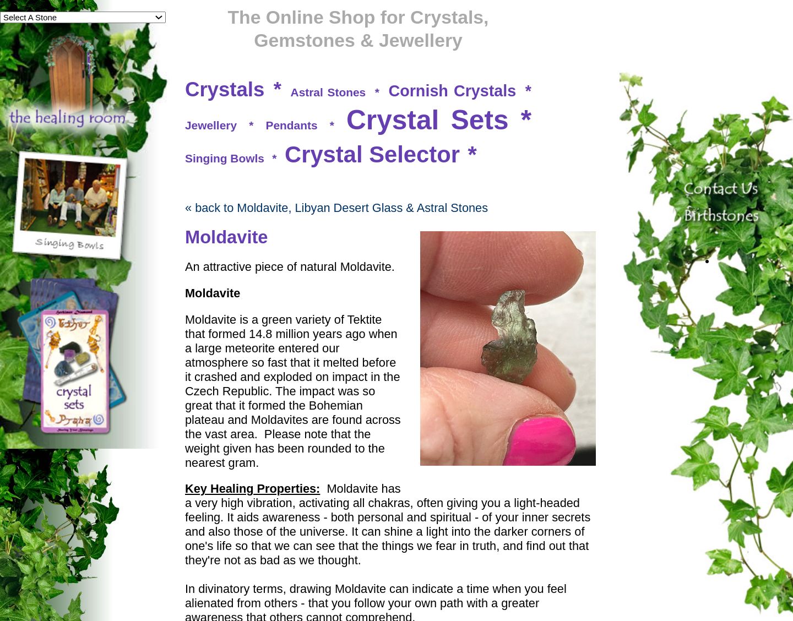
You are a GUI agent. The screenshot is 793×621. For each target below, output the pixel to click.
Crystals (224, 89)
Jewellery (211, 125)
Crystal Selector (372, 154)
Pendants (292, 125)
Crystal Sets (427, 120)
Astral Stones (328, 92)
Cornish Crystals (452, 91)
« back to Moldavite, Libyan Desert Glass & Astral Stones (336, 208)
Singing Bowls (224, 158)
